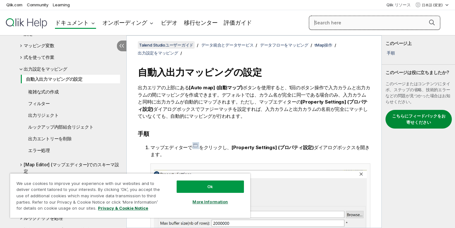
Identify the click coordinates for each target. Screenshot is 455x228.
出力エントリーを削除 (50, 138)
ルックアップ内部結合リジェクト (60, 127)
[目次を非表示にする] (121, 46)
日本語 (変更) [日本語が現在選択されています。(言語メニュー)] (433, 5)
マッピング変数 (39, 45)
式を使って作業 (39, 57)
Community (38, 4)
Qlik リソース (398, 4)
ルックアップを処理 (43, 218)
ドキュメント (72, 22)
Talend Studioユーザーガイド (166, 45)
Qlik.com (14, 4)
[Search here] (374, 22)
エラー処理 (39, 150)
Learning (61, 4)
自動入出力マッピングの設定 (54, 79)
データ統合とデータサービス (227, 45)
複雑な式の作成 (43, 91)
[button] (432, 22)
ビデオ (169, 22)
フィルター (39, 103)
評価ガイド (238, 22)
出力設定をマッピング (45, 69)
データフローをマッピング (284, 45)
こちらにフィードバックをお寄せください (419, 119)
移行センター (201, 22)
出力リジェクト (43, 115)
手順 (391, 52)
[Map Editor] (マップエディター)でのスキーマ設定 (71, 168)
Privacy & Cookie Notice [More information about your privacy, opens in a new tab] (123, 208)
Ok (210, 186)
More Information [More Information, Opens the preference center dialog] (210, 201)
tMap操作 (323, 45)
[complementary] (418, 131)
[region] (130, 195)
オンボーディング (124, 22)
